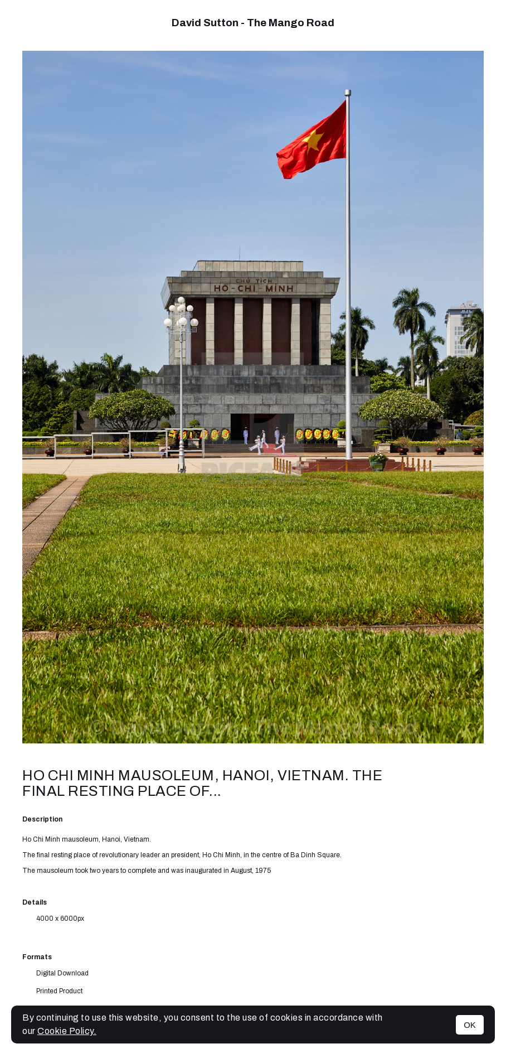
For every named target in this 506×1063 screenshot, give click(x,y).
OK (470, 1025)
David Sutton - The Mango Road (253, 22)
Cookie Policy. (66, 1031)
